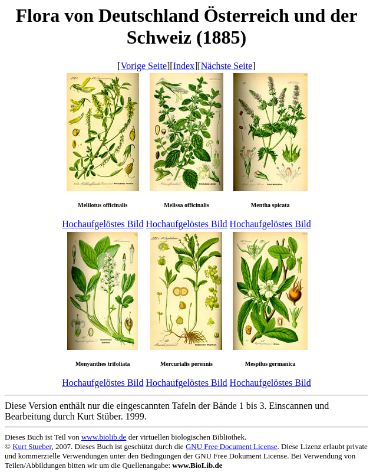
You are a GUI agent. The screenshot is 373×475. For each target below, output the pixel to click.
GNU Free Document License (232, 446)
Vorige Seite (144, 66)
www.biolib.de (103, 437)
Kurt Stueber (31, 446)
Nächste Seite (227, 66)
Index (183, 66)
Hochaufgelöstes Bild (102, 224)
